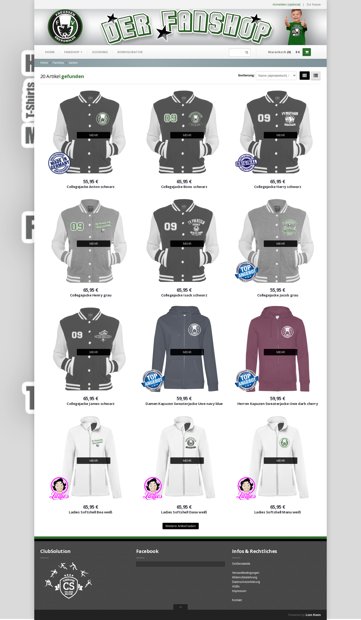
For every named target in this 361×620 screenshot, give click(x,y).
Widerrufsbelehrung (244, 577)
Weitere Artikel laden (180, 526)
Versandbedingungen (245, 572)
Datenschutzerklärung (246, 582)
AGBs (235, 586)
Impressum (239, 591)
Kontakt (237, 600)
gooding (100, 52)
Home (50, 52)
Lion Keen (313, 615)
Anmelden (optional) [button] (286, 4)
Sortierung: (246, 75)
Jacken (73, 62)
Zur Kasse (314, 4)
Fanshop (73, 52)
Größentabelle (241, 563)
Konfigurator (130, 52)
